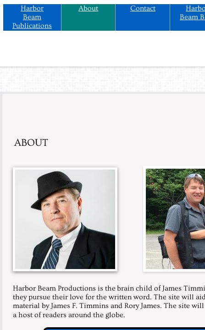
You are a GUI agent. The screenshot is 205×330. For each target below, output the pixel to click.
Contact (142, 8)
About (88, 8)
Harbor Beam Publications (32, 17)
